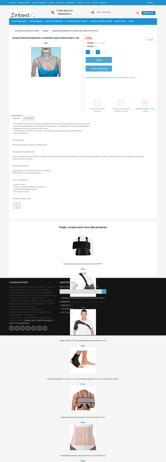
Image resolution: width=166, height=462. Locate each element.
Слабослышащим (19, 21)
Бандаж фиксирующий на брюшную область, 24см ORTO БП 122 (83, 456)
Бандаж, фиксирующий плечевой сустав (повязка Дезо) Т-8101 (83, 417)
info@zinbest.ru (64, 14)
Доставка (12, 3)
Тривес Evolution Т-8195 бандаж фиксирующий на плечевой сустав (83, 340)
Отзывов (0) (28, 118)
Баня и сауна (120, 21)
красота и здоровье (19, 323)
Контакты (60, 3)
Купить (98, 60)
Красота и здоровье (54, 21)
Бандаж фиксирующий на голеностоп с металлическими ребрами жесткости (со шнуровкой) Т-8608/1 (83, 379)
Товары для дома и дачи (101, 21)
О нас (88, 3)
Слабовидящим (36, 21)
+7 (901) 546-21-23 (64, 10)
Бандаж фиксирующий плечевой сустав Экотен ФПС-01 (83, 264)
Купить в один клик (99, 69)
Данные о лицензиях (39, 3)
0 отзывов (149, 40)
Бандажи (46, 31)
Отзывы (95, 3)
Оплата (51, 3)
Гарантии (80, 3)
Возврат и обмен (24, 3)
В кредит (103, 3)
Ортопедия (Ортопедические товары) (27, 31)
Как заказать (70, 3)
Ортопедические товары (76, 21)
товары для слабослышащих (38, 320)
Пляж (131, 21)
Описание (16, 118)
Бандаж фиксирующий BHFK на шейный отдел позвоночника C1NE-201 (75, 31)
